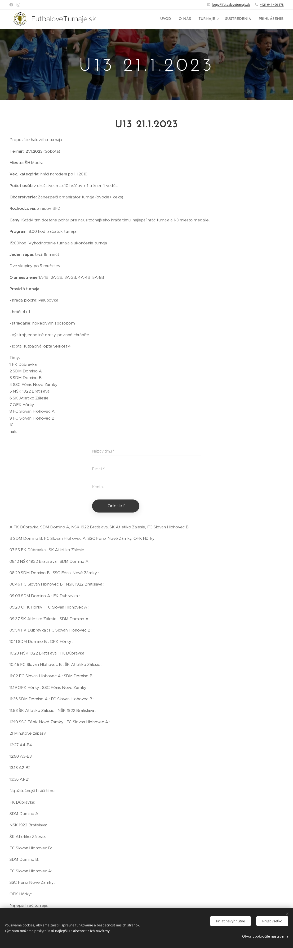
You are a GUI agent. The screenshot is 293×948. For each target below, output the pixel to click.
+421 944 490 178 (272, 4)
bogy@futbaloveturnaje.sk (231, 4)
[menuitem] (170, 19)
